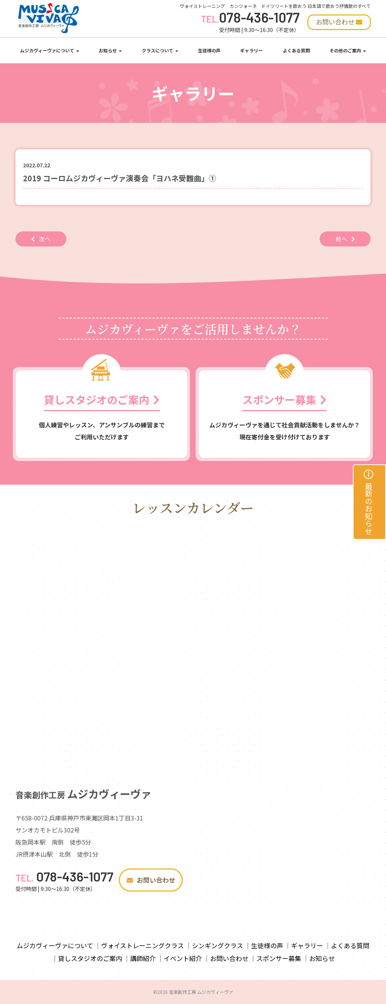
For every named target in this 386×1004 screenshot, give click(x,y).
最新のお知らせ (368, 502)
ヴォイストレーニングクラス (142, 945)
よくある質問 (296, 50)
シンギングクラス (217, 945)
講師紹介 (143, 958)
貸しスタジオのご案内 (90, 958)
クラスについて (160, 50)
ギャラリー (251, 50)
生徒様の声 (209, 50)
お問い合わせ (151, 880)
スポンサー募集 (278, 958)
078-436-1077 (250, 17)
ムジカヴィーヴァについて (49, 50)
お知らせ (110, 50)
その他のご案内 (347, 50)
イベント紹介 (183, 958)
